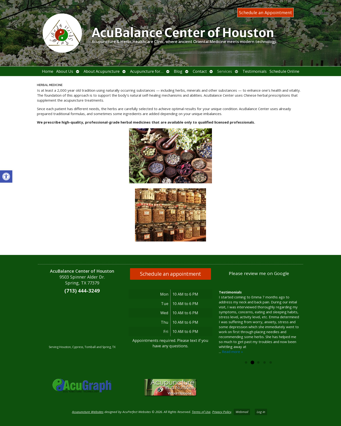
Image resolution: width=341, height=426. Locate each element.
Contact (200, 71)
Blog (178, 71)
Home (47, 71)
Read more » (232, 356)
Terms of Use (201, 412)
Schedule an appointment (170, 274)
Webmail (242, 412)
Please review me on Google (259, 273)
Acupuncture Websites (87, 412)
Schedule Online (284, 71)
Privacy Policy (221, 412)
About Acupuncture (102, 71)
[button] (6, 176)
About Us (64, 71)
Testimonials (254, 71)
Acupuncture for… (146, 71)
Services (224, 71)
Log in (261, 412)
